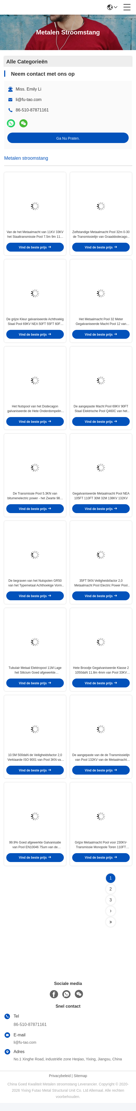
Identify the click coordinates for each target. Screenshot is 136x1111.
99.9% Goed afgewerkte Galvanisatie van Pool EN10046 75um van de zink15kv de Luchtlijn (35, 853)
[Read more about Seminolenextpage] (110, 919)
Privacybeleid (60, 1084)
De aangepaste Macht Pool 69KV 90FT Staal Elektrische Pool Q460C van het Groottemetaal (101, 412)
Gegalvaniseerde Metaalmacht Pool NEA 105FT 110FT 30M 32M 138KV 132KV (100, 500)
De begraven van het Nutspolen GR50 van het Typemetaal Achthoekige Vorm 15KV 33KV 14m (35, 588)
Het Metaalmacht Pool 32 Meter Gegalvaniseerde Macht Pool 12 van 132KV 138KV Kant (101, 323)
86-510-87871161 (30, 1032)
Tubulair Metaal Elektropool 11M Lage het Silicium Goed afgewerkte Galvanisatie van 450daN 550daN (35, 676)
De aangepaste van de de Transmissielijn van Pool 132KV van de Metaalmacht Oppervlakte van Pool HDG (100, 765)
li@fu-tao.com (29, 99)
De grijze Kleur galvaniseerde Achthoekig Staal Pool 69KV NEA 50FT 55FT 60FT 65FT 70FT (35, 323)
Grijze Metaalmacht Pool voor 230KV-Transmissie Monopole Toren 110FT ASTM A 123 (101, 853)
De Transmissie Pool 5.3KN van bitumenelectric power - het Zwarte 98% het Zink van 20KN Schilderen (35, 500)
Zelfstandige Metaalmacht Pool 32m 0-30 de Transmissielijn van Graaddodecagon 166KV (101, 235)
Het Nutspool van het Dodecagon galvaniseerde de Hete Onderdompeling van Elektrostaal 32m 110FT (35, 412)
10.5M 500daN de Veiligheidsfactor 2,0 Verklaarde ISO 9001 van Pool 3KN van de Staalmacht (35, 765)
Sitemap (80, 1084)
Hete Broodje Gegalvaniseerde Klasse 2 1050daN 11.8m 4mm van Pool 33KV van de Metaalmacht (101, 676)
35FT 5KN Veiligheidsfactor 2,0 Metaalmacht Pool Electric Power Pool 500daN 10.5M (100, 588)
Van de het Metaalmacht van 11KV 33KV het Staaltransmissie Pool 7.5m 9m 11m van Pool (35, 235)
